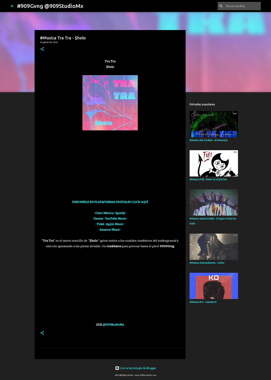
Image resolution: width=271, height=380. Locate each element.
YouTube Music (115, 218)
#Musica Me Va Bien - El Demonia (208, 140)
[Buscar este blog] (243, 6)
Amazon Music (109, 229)
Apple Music (114, 224)
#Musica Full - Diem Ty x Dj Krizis (208, 179)
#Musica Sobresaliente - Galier (207, 262)
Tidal (100, 224)
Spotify (120, 213)
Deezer (98, 218)
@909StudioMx (113, 324)
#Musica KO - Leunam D (203, 302)
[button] (42, 49)
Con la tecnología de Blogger (135, 368)
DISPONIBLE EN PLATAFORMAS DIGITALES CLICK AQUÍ (110, 202)
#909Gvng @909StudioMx (50, 6)
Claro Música (104, 213)
